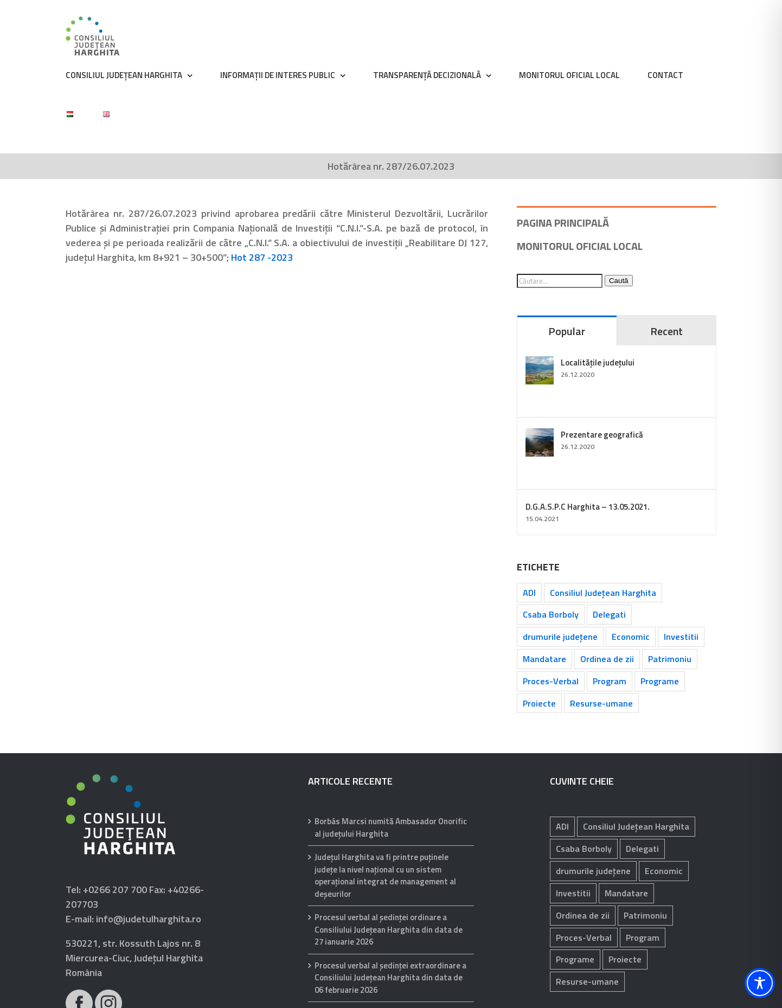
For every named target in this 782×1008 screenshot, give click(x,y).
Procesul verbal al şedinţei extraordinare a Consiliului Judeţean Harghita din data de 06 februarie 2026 (390, 978)
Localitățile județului (597, 362)
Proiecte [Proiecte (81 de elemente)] (539, 703)
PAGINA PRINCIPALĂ (563, 222)
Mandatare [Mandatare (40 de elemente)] (544, 658)
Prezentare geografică (602, 434)
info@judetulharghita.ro (148, 918)
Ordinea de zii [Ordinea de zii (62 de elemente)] (607, 658)
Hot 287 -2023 (262, 257)
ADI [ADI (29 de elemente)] (529, 592)
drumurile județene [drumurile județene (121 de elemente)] (560, 636)
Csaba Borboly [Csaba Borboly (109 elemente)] (551, 614)
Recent (666, 331)
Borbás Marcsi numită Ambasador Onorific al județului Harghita (391, 828)
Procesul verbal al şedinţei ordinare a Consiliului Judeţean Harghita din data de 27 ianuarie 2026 (389, 929)
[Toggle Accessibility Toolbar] (760, 983)
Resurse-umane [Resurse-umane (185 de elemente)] (601, 703)
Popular (566, 331)
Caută (619, 281)
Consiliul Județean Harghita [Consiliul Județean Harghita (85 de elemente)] (603, 592)
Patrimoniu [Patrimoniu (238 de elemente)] (669, 658)
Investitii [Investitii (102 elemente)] (681, 636)
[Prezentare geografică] (539, 435)
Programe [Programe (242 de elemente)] (659, 681)
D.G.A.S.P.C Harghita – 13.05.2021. (587, 506)
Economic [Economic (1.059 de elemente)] (631, 636)
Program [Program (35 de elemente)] (609, 681)
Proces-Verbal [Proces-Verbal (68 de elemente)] (551, 681)
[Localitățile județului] (539, 363)
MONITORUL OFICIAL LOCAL (580, 245)
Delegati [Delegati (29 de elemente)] (609, 614)
